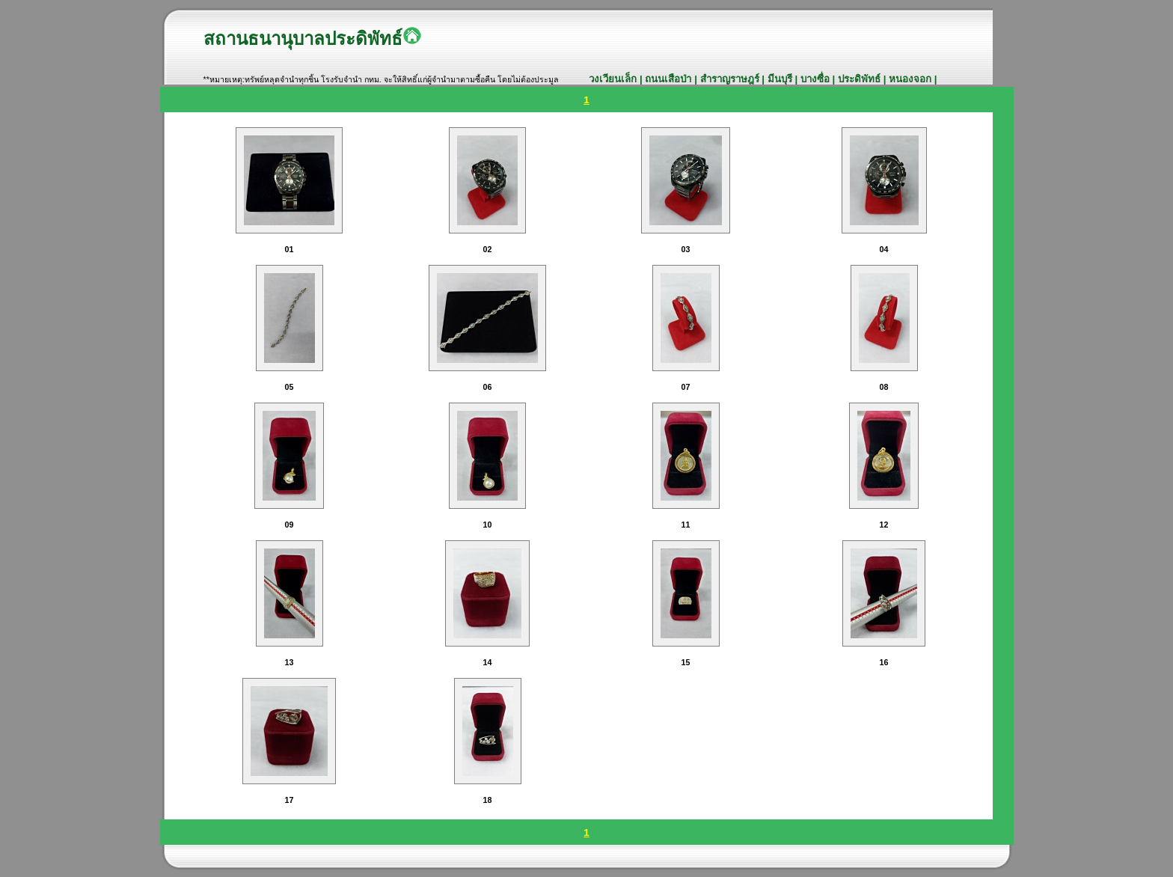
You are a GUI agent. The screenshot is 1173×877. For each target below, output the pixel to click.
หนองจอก (911, 79)
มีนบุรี (781, 79)
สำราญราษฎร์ (731, 79)
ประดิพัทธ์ (860, 79)
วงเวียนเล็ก (614, 79)
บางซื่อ (815, 79)
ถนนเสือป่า (668, 79)
